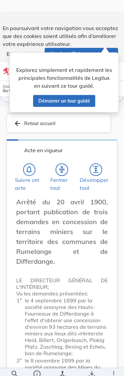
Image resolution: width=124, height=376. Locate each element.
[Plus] (113, 365)
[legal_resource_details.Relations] (62, 365)
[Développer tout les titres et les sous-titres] (96, 172)
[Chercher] (14, 365)
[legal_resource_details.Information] (36, 365)
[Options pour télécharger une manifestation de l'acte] (91, 365)
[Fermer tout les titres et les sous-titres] (62, 172)
